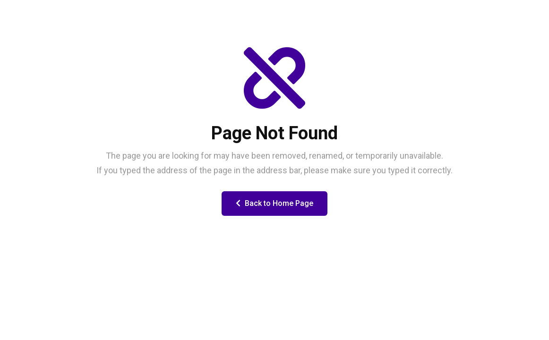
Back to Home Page (274, 203)
